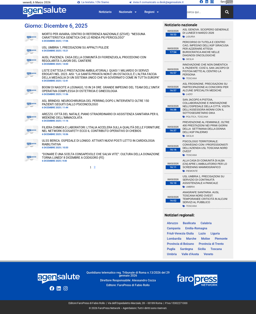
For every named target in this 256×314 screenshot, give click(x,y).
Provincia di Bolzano (180, 244)
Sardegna (186, 249)
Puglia (171, 249)
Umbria (190, 187)
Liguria (190, 36)
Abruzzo (172, 223)
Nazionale (128, 12)
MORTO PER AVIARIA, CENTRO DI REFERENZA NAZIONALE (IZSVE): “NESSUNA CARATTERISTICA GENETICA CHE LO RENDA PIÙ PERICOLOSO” (93, 35)
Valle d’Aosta (190, 254)
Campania (173, 228)
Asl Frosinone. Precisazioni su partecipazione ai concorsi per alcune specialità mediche (205, 87)
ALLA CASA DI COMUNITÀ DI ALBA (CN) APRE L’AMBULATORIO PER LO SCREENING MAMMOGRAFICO (204, 164)
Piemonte (192, 171)
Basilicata (189, 223)
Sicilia (190, 59)
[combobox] (204, 12)
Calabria (206, 223)
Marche (191, 238)
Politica (191, 116)
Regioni (151, 12)
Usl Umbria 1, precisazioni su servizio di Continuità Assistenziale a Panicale (203, 179)
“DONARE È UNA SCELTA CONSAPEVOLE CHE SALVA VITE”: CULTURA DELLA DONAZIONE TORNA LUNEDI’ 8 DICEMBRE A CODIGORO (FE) (100, 155)
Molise (205, 238)
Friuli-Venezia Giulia (180, 233)
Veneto (208, 254)
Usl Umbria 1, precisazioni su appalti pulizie (75, 47)
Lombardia (174, 238)
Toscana (191, 78)
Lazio (189, 94)
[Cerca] (227, 12)
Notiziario (105, 12)
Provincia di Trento (211, 244)
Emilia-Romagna (196, 228)
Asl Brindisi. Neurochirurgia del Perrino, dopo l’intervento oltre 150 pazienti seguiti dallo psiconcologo (95, 102)
